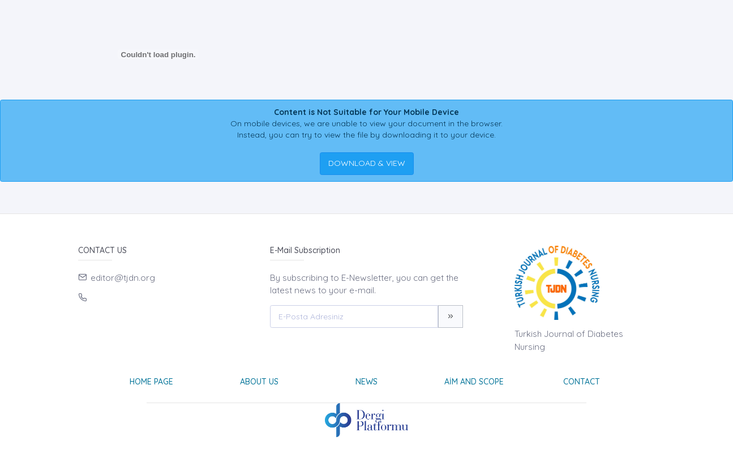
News (366, 382)
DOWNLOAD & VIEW (366, 163)
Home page (151, 382)
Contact (581, 382)
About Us (259, 382)
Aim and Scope (474, 382)
